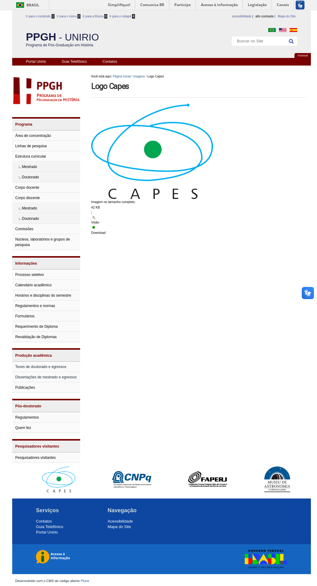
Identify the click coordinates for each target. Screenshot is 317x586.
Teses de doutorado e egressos (40, 367)
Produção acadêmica (33, 355)
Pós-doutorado (28, 406)
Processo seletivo (29, 275)
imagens (139, 76)
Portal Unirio (36, 61)
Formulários (24, 316)
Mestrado (29, 167)
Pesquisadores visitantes (37, 446)
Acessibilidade (120, 521)
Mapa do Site (287, 16)
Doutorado (30, 177)
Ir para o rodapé (122, 16)
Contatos (109, 61)
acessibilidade (241, 16)
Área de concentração (33, 136)
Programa (23, 124)
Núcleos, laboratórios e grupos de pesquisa (42, 242)
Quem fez (23, 428)
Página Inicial (122, 76)
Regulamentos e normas (35, 306)
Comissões (24, 229)
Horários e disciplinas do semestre (43, 295)
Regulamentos (27, 417)
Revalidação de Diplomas (36, 337)
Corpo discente (27, 198)
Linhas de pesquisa (31, 146)
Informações (26, 263)
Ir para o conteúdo (40, 16)
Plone (85, 581)
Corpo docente (27, 187)
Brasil (33, 5)
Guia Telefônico (74, 61)
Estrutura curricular (30, 156)
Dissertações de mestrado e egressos (46, 377)
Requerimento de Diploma (36, 326)
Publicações (25, 387)
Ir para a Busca (95, 16)
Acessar (302, 55)
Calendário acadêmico (33, 285)
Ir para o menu (68, 16)
